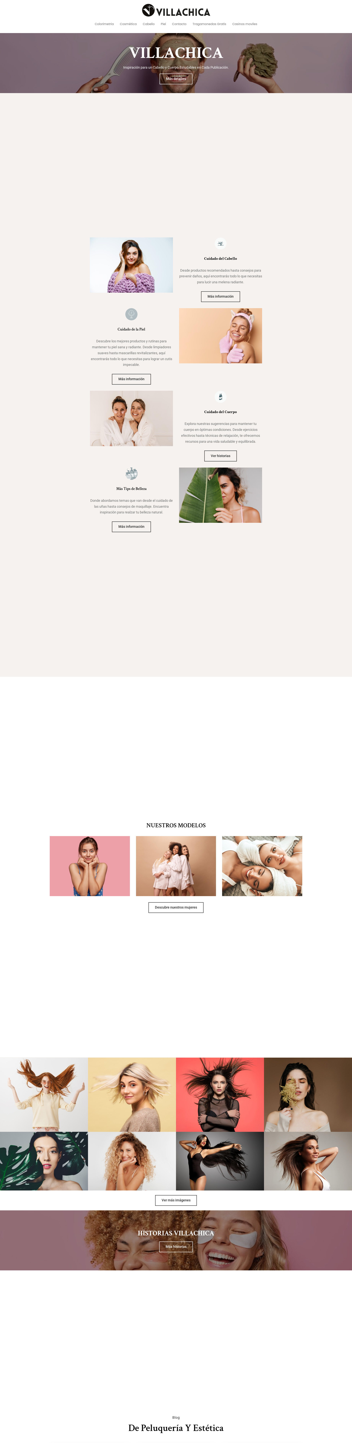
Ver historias (220, 456)
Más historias (176, 1247)
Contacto (179, 24)
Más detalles (176, 79)
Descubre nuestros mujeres (176, 907)
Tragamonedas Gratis (209, 24)
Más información (221, 296)
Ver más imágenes (176, 1200)
